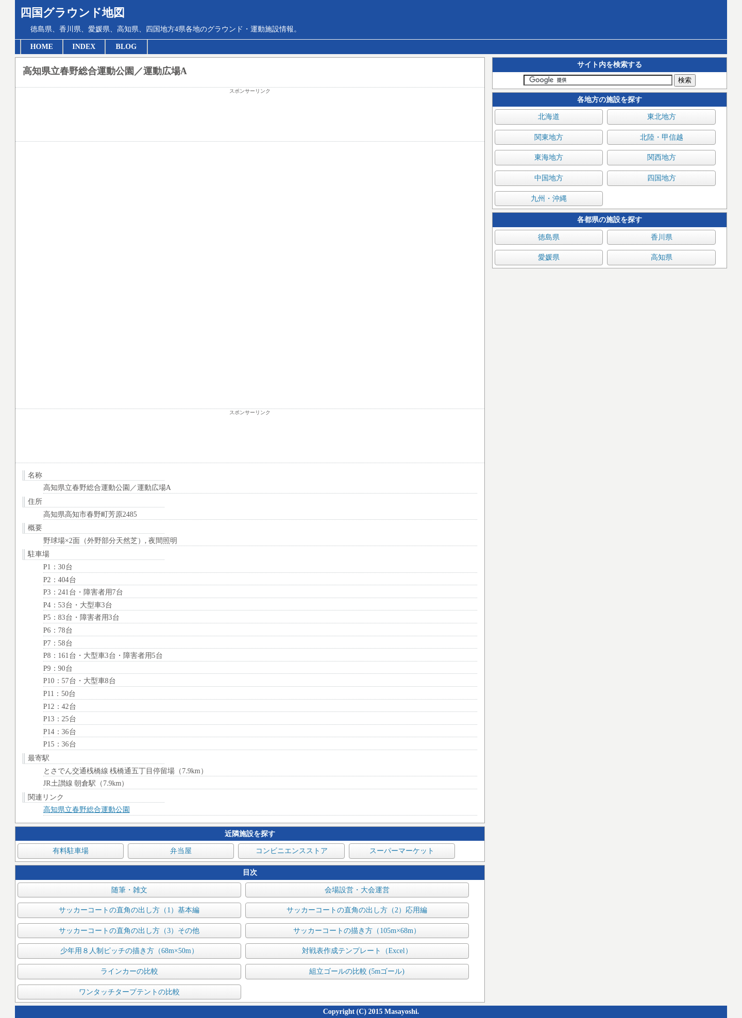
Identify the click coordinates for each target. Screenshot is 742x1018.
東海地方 (548, 157)
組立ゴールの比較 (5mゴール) (356, 971)
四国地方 (661, 178)
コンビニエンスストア (292, 851)
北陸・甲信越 (661, 137)
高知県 (661, 257)
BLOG (126, 46)
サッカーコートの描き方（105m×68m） (356, 931)
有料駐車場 (71, 851)
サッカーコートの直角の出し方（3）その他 (129, 931)
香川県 (661, 237)
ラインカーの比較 (129, 971)
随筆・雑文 (129, 890)
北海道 (549, 117)
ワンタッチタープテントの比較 (129, 992)
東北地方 (661, 117)
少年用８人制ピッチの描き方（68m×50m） (129, 951)
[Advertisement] (249, 118)
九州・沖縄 (549, 198)
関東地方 (548, 137)
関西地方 (661, 157)
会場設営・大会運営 (357, 890)
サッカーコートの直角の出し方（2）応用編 (356, 910)
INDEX (83, 46)
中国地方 (548, 178)
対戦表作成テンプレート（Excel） (357, 951)
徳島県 (549, 237)
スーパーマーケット (401, 851)
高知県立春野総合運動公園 (86, 809)
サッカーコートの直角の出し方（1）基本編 (129, 910)
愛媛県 (549, 257)
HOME (41, 46)
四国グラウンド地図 (72, 12)
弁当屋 (181, 851)
